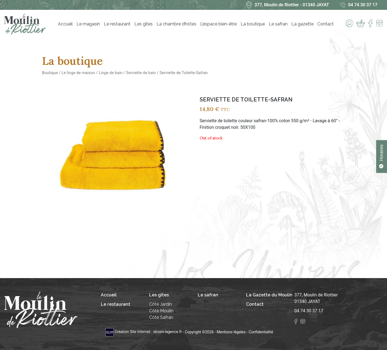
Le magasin (88, 24)
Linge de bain (110, 72)
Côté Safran (161, 317)
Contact (325, 24)
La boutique (253, 24)
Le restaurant (117, 24)
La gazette (302, 24)
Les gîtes (143, 24)
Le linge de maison (78, 72)
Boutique (50, 72)
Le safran (278, 24)
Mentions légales (231, 331)
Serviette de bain (141, 72)
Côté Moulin (161, 310)
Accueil (65, 24)
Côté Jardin (160, 304)
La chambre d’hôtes (176, 24)
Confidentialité (261, 331)
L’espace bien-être (218, 24)
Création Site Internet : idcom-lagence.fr (144, 331)
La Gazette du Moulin (269, 295)
